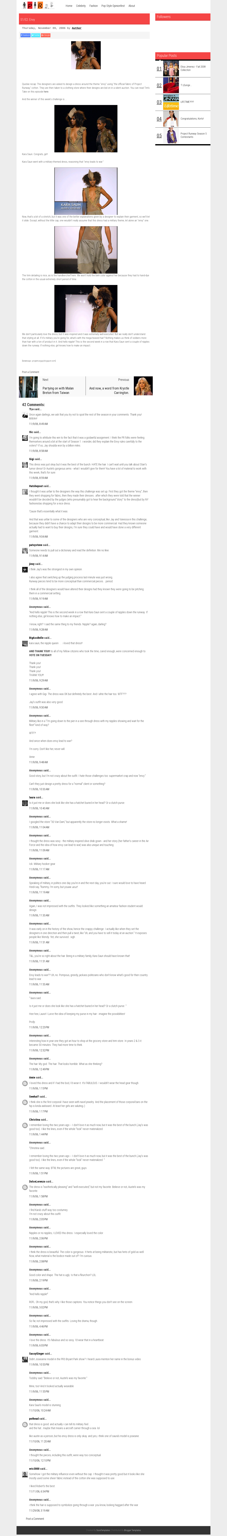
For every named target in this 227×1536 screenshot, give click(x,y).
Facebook (28, 36)
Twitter (43, 36)
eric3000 (34, 1470)
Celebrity (81, 5)
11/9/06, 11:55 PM (39, 1393)
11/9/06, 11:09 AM (39, 851)
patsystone (35, 546)
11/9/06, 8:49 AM (38, 425)
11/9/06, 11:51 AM (39, 943)
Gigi (31, 460)
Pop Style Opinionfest (113, 5)
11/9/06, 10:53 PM (39, 1366)
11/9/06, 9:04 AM (38, 538)
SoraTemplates (103, 1531)
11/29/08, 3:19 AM (39, 1512)
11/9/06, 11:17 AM (39, 870)
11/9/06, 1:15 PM (38, 1089)
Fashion (94, 5)
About (131, 5)
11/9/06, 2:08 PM (38, 1262)
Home (69, 5)
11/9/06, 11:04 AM (39, 828)
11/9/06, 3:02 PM (38, 1308)
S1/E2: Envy (34, 18)
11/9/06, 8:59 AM (38, 479)
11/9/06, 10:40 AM (39, 809)
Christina (34, 1121)
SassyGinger (36, 1355)
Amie (32, 1079)
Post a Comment (30, 373)
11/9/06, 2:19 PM (38, 1282)
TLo (31, 410)
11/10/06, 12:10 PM (40, 1462)
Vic (31, 433)
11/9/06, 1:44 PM (38, 1136)
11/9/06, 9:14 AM (38, 557)
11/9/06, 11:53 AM (39, 986)
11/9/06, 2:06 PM (38, 1239)
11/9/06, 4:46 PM (38, 1327)
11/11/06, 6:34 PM (39, 1492)
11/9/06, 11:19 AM (39, 893)
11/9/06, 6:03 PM (38, 1347)
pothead (34, 1420)
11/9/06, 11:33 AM (39, 916)
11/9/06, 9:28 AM (38, 631)
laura (32, 799)
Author (76, 28)
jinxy (32, 565)
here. (46, 93)
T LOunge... (186, 85)
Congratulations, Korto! (192, 118)
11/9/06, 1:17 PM (38, 1112)
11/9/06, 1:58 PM (38, 1197)
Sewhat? (34, 1098)
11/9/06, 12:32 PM (39, 1051)
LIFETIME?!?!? (187, 101)
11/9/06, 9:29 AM (38, 681)
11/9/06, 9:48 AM (38, 763)
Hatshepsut (36, 487)
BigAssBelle (36, 639)
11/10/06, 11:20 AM (40, 1443)
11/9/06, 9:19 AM (38, 600)
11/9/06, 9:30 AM (38, 708)
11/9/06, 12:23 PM (39, 1028)
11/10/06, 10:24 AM (40, 1412)
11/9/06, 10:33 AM (39, 790)
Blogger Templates (132, 1531)
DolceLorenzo (37, 1183)
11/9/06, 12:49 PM (39, 1070)
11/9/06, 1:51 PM (38, 1174)
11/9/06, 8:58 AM (38, 452)
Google (58, 36)
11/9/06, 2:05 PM (38, 1220)
